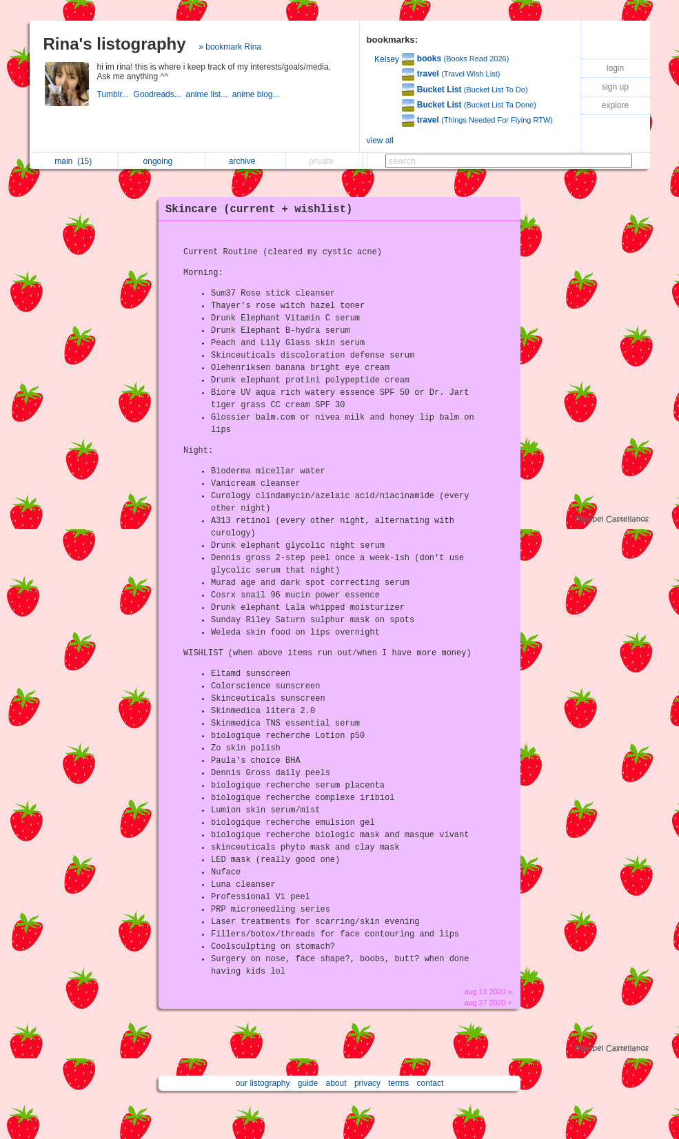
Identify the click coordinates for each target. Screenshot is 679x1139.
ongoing (161, 161)
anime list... (208, 94)
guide (308, 1083)
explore (615, 105)
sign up (615, 87)
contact (430, 1083)
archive (246, 161)
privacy (367, 1083)
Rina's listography (114, 43)
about (336, 1083)
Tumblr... (115, 94)
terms (398, 1083)
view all (380, 140)
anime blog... (257, 94)
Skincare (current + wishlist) (258, 209)
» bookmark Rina (230, 47)
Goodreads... (159, 94)
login (615, 68)
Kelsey (386, 59)
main (73, 161)
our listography (263, 1083)
